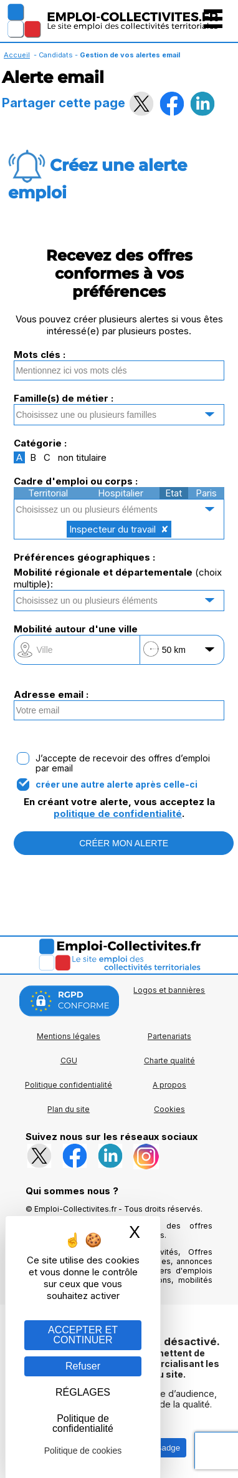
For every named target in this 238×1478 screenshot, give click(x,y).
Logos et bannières (169, 990)
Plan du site (68, 1109)
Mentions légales (68, 1036)
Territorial (48, 493)
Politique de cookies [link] (83, 1451)
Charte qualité (169, 1060)
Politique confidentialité (68, 1084)
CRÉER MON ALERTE (123, 843)
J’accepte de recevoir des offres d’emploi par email (123, 763)
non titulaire (82, 457)
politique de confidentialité (118, 813)
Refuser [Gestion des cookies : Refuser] (82, 1366)
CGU (68, 1060)
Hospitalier (120, 493)
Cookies (169, 1109)
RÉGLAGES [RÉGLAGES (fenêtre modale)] (82, 1392)
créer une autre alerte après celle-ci (117, 785)
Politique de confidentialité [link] (82, 1423)
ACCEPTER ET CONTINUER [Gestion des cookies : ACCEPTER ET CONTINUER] (83, 1335)
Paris (206, 493)
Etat (173, 493)
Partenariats (169, 1036)
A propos (169, 1084)
